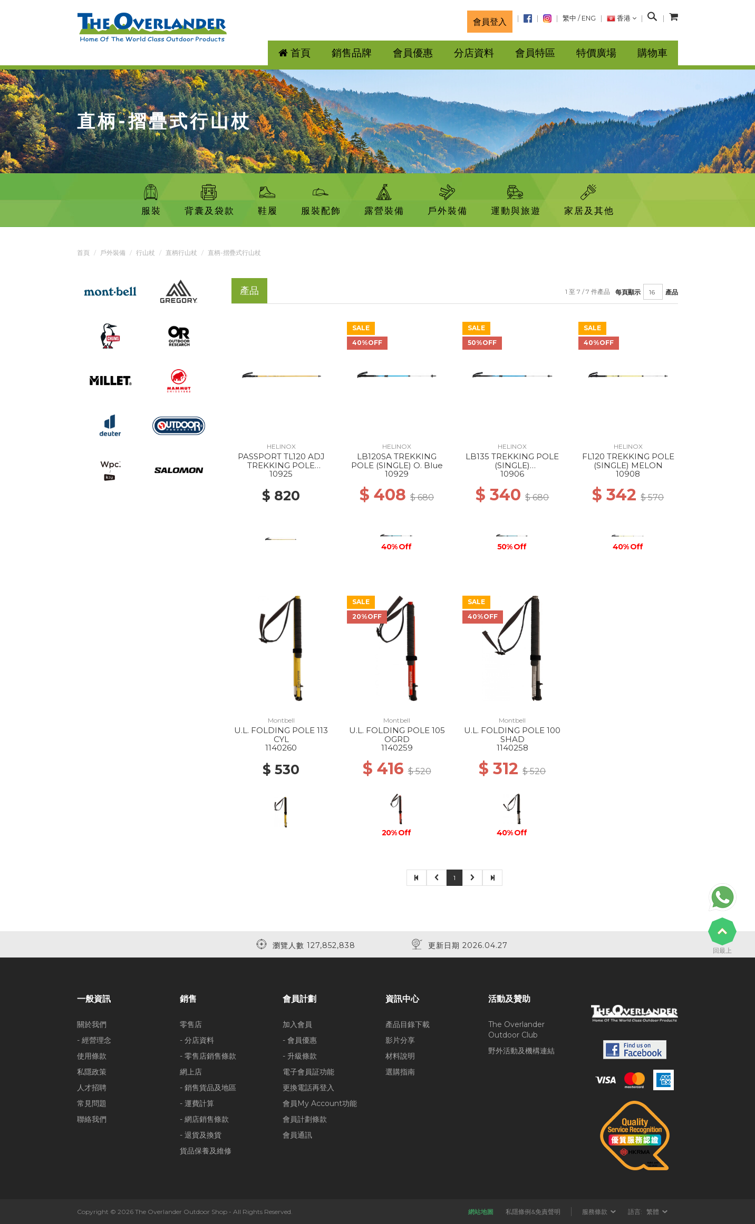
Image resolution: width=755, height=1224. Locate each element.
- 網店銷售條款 (204, 1119)
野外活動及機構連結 (521, 1050)
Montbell (281, 720)
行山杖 (145, 252)
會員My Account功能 (320, 1103)
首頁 (83, 252)
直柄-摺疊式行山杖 (234, 252)
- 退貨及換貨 (200, 1135)
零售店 (191, 1024)
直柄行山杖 (181, 252)
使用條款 (92, 1056)
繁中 (569, 18)
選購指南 (400, 1072)
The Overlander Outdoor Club (516, 1030)
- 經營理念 (94, 1040)
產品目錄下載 (407, 1024)
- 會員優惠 (300, 1040)
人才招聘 (92, 1087)
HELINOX (281, 446)
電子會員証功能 (308, 1072)
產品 (671, 292)
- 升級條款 (300, 1056)
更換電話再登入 (308, 1087)
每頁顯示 (628, 292)
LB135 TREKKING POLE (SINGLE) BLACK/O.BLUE (512, 465)
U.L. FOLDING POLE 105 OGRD (397, 734)
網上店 (191, 1072)
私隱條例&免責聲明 (533, 1212)
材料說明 (400, 1056)
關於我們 (92, 1024)
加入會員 (297, 1024)
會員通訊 (297, 1135)
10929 (397, 474)
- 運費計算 (197, 1103)
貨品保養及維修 (205, 1151)
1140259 (397, 748)
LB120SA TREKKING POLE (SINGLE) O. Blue (397, 460)
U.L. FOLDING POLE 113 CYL (281, 734)
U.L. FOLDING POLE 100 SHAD (512, 734)
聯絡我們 (92, 1119)
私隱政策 (92, 1072)
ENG (589, 18)
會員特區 (535, 53)
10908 (628, 474)
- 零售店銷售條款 (208, 1056)
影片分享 (400, 1040)
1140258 (512, 748)
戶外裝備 (112, 252)
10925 (281, 474)
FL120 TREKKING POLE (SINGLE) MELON (628, 460)
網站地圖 (480, 1212)
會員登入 (490, 21)
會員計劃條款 (305, 1119)
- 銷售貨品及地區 (208, 1087)
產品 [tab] (249, 290)
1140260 (281, 748)
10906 (512, 474)
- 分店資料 (197, 1040)
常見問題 (92, 1103)
